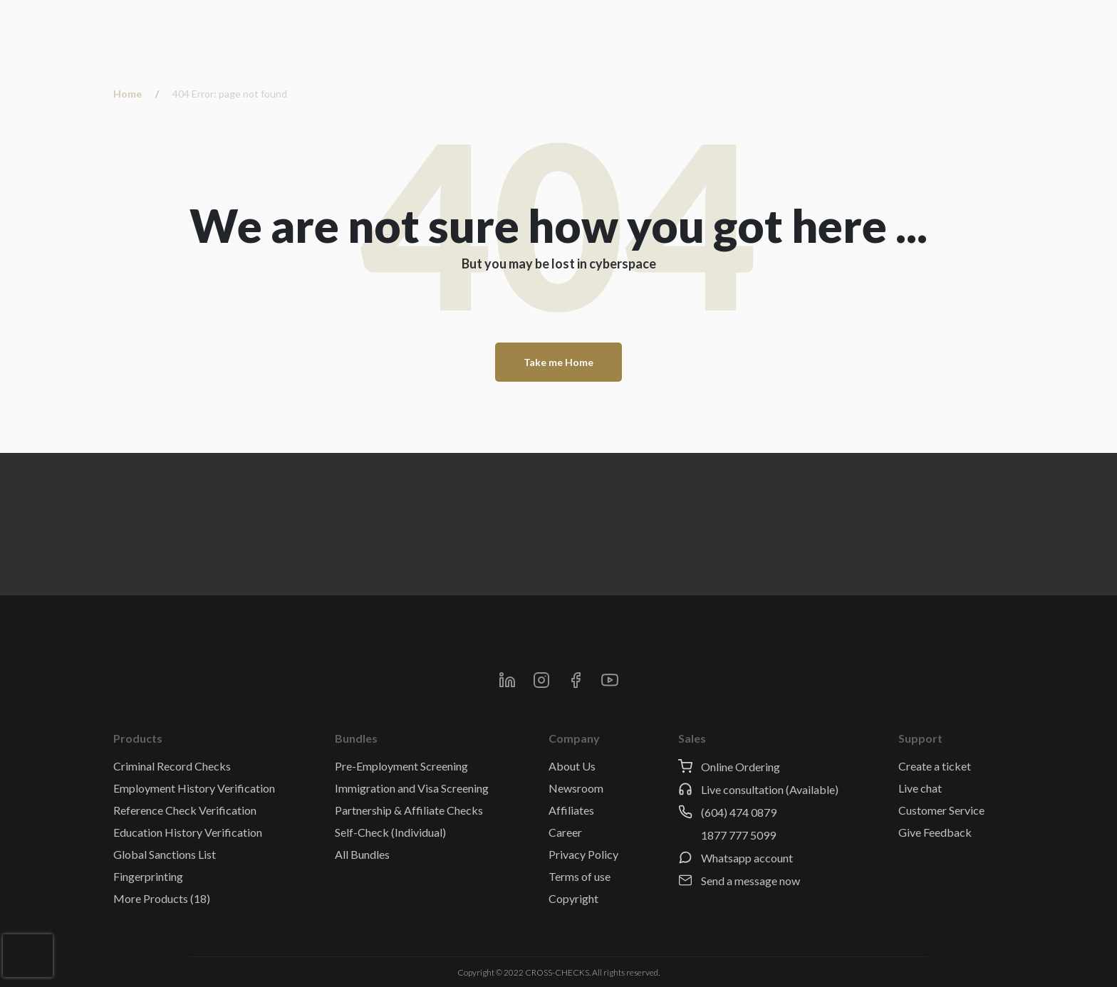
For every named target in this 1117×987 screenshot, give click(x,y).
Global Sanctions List (164, 854)
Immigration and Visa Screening (412, 788)
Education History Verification (187, 832)
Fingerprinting (148, 876)
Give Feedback (935, 832)
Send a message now (750, 880)
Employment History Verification (194, 788)
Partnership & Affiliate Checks (409, 810)
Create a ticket (934, 766)
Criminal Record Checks (172, 766)
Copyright (573, 898)
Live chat (920, 788)
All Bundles (362, 854)
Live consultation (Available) (769, 789)
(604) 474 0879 (738, 812)
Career (565, 832)
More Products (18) (161, 898)
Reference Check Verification (184, 810)
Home (127, 94)
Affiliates (571, 810)
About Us (572, 766)
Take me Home (558, 362)
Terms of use (580, 876)
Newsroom (576, 788)
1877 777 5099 (738, 835)
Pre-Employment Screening (401, 766)
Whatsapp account (747, 858)
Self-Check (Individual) (390, 832)
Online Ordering (740, 766)
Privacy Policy (583, 854)
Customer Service (941, 810)
